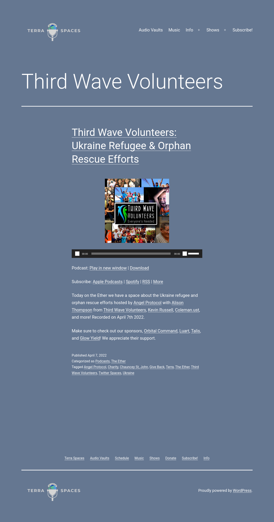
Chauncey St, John (134, 367)
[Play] (77, 253)
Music (174, 30)
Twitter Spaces (110, 373)
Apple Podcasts (108, 281)
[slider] (131, 254)
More (158, 281)
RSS (146, 281)
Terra (170, 367)
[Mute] (185, 253)
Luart (184, 330)
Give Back (156, 367)
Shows (213, 30)
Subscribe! (242, 30)
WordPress (242, 490)
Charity (113, 367)
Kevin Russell (160, 309)
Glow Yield (90, 338)
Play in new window (108, 268)
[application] (137, 253)
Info (189, 30)
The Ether (118, 361)
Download (139, 268)
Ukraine (128, 373)
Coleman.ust (187, 309)
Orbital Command (161, 330)
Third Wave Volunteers (124, 309)
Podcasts (102, 361)
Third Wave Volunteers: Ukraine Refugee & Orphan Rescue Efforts (131, 145)
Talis (195, 330)
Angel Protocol (148, 302)
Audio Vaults (151, 30)
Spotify (132, 281)
